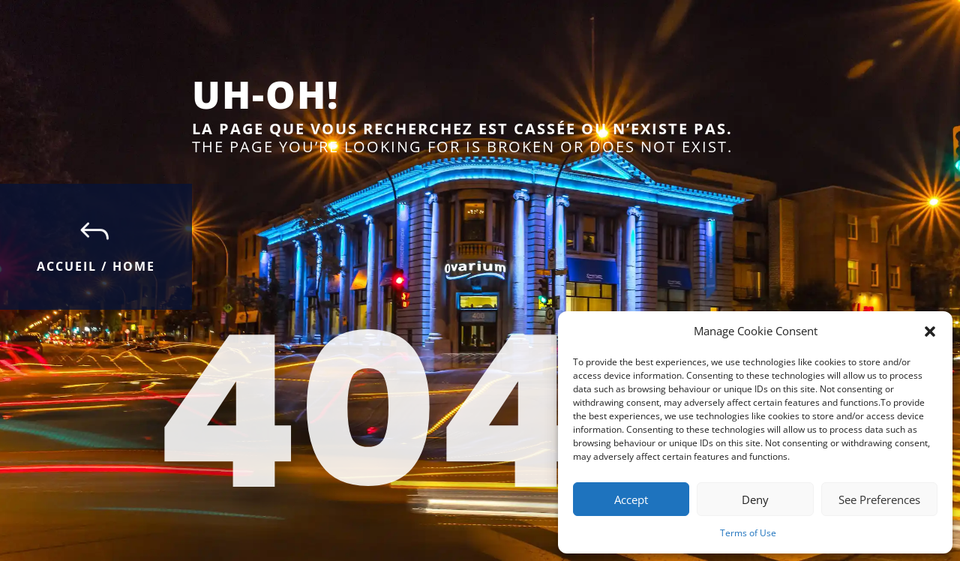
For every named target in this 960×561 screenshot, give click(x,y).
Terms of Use (748, 532)
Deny (755, 499)
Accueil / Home (96, 266)
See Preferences (879, 499)
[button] (930, 331)
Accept (631, 499)
